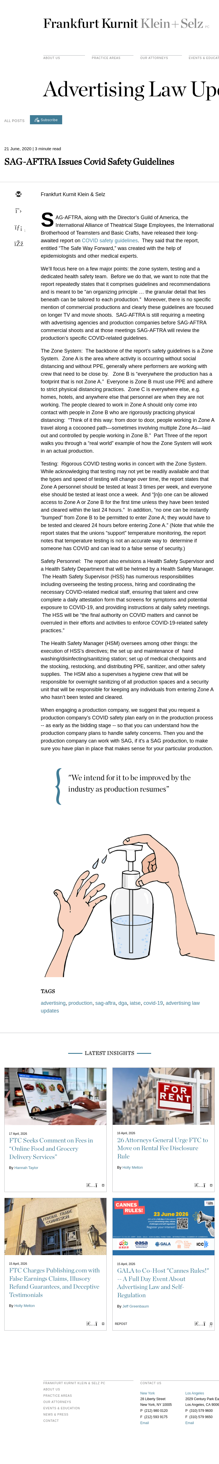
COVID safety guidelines (110, 240)
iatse (135, 1003)
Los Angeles (194, 1393)
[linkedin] (18, 228)
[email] (18, 195)
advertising (53, 1003)
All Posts (14, 121)
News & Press (55, 1414)
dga (122, 1003)
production (80, 1003)
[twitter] (18, 211)
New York (147, 1393)
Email (144, 1423)
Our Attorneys (154, 58)
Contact (51, 1421)
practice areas (106, 58)
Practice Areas (57, 1395)
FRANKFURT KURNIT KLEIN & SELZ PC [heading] (74, 1383)
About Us (51, 58)
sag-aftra (105, 1003)
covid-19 (153, 1003)
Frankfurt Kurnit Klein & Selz (126, 20)
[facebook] (18, 244)
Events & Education (61, 1408)
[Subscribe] (46, 119)
